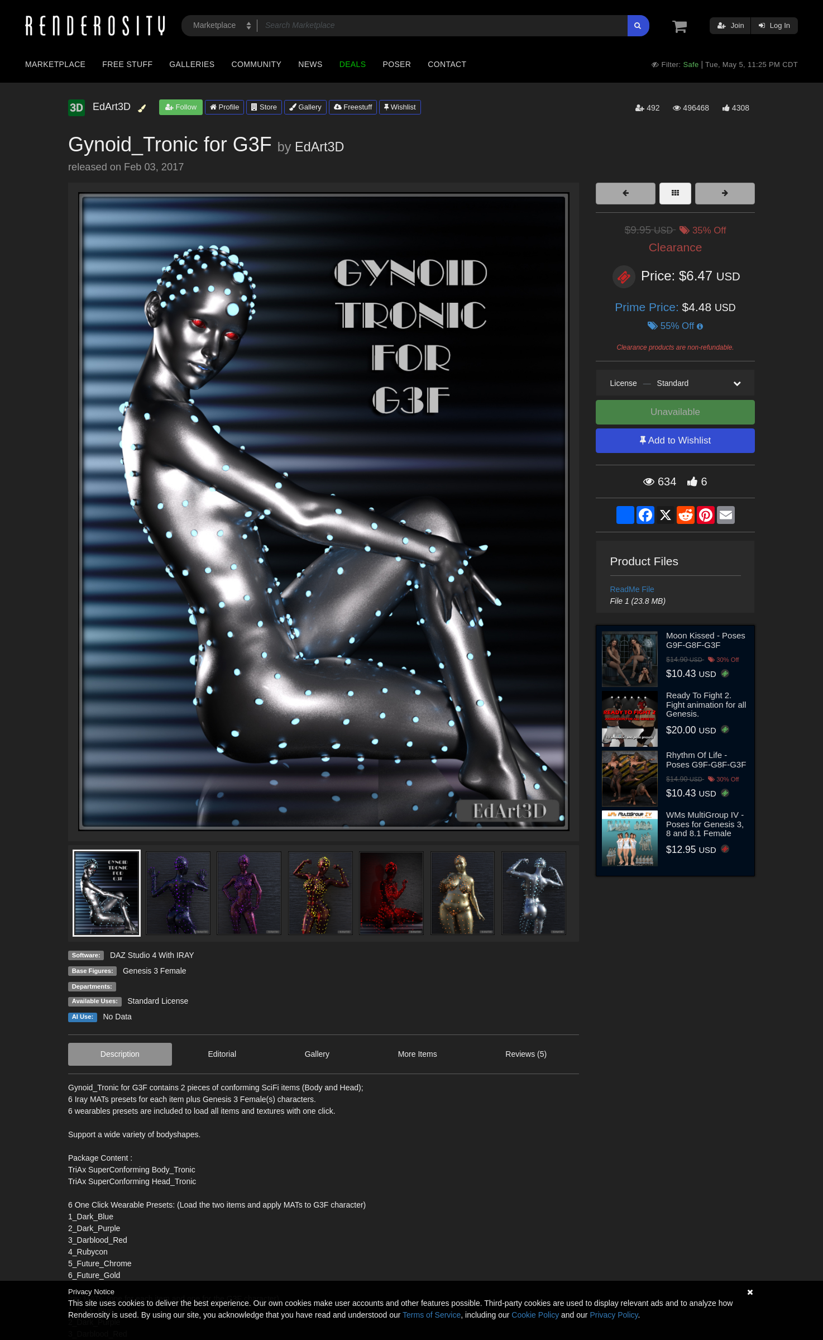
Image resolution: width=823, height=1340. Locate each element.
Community (257, 64)
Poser (396, 64)
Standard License (157, 1000)
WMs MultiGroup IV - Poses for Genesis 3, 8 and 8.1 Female (705, 824)
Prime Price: (648, 307)
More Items (417, 1054)
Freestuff (353, 107)
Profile (224, 107)
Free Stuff (127, 64)
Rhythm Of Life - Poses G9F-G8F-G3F (706, 759)
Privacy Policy (614, 1314)
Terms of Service (432, 1314)
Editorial (222, 1054)
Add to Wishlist (675, 440)
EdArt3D (319, 147)
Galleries (191, 64)
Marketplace (55, 64)
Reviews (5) (526, 1054)
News (310, 64)
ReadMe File (632, 589)
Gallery (305, 107)
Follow (181, 107)
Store (264, 107)
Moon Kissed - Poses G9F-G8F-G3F (705, 640)
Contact (447, 64)
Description (120, 1054)
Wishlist (399, 107)
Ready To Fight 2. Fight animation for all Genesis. (706, 704)
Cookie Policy (535, 1314)
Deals (352, 64)
